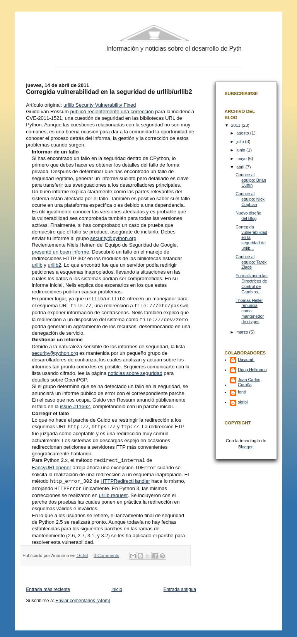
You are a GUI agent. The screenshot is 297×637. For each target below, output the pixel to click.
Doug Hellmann (252, 369)
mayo (242, 158)
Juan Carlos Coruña (249, 382)
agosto (243, 133)
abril (240, 167)
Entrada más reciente (48, 586)
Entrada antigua (179, 586)
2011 (236, 125)
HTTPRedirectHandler (125, 479)
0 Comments (106, 552)
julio (240, 141)
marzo (242, 332)
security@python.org (113, 238)
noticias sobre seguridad (135, 372)
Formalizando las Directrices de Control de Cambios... (251, 283)
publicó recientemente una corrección (112, 111)
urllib (37, 265)
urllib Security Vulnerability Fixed (99, 105)
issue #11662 (75, 405)
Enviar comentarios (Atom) (82, 597)
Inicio (116, 586)
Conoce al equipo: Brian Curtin (251, 179)
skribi (243, 402)
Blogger (245, 447)
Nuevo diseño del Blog (248, 216)
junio (241, 150)
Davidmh (246, 359)
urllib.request (113, 492)
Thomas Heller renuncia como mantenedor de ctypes (250, 311)
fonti (242, 392)
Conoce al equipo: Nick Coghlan (250, 198)
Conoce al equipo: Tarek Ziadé (251, 261)
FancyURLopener (51, 465)
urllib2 (54, 265)
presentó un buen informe (60, 252)
